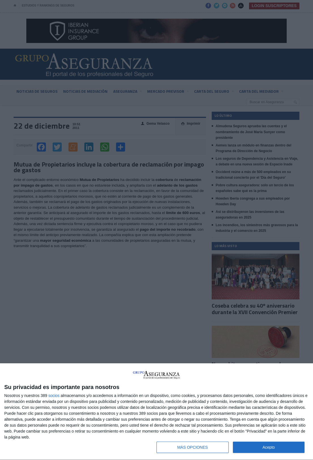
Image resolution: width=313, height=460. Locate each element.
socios (54, 396)
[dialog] (156, 412)
